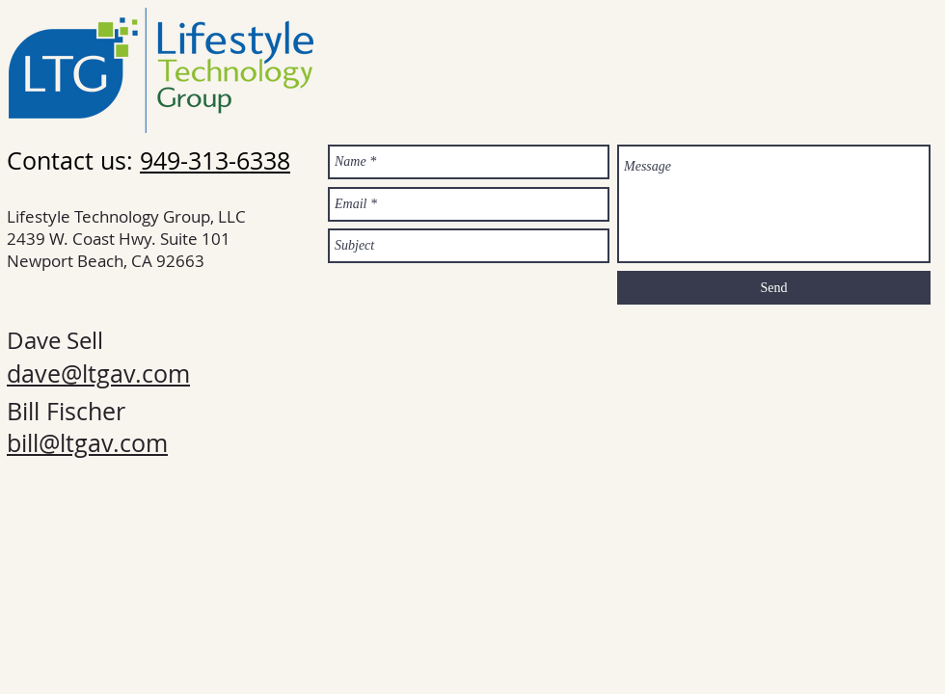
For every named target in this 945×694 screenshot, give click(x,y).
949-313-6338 (215, 160)
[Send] (774, 288)
